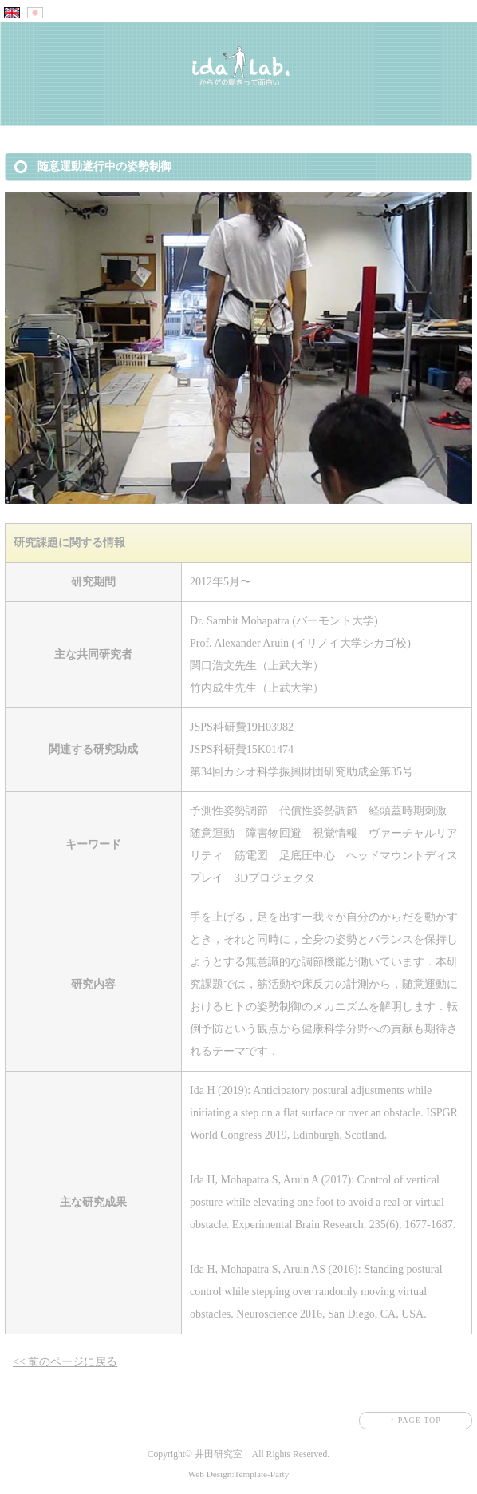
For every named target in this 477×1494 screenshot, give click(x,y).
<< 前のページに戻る (65, 1362)
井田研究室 (218, 1454)
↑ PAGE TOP (415, 1420)
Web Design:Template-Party (239, 1474)
